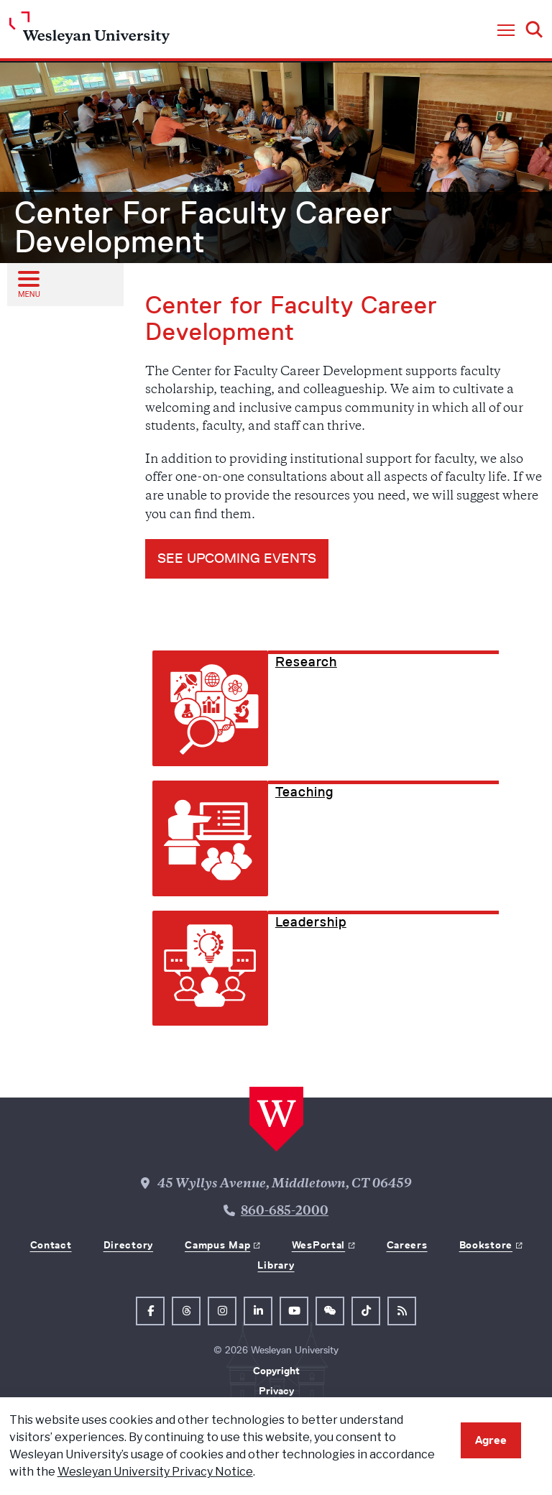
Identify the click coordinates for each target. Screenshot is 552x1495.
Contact (51, 1244)
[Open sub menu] (28, 284)
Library (275, 1265)
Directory (128, 1244)
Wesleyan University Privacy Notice (155, 1471)
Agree (491, 1440)
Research (306, 662)
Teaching (304, 792)
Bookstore (485, 1244)
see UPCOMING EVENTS (236, 558)
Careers (407, 1244)
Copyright (276, 1370)
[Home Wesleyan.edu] (89, 31)
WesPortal (318, 1244)
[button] (506, 31)
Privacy (276, 1390)
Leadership (310, 922)
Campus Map (217, 1244)
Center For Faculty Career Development (203, 227)
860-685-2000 (284, 1212)
